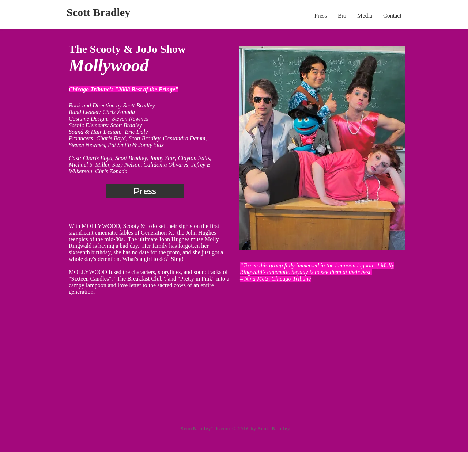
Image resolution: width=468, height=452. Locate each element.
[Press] (145, 191)
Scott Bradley (98, 12)
